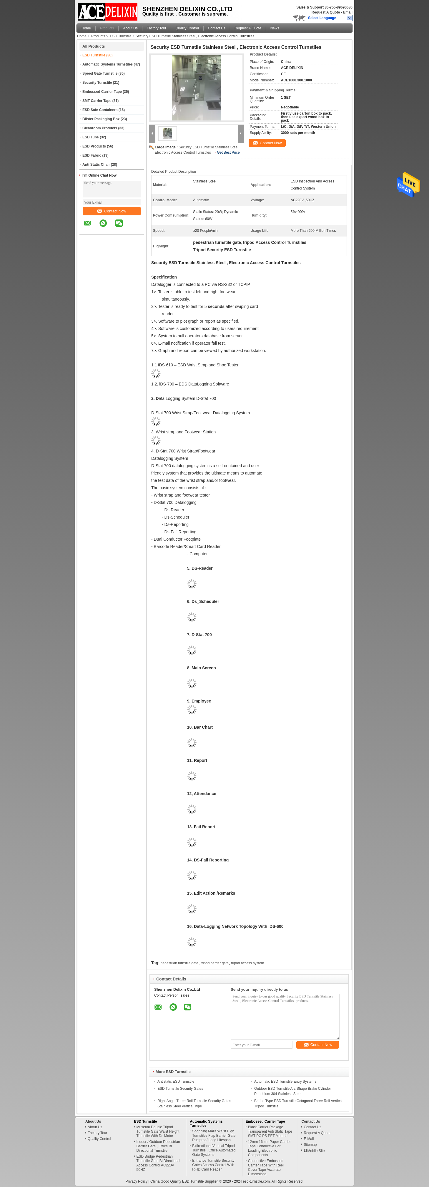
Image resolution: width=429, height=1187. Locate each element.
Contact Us (216, 28)
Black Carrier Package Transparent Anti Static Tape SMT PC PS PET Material (270, 1131)
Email (347, 12)
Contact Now (111, 211)
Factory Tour (156, 28)
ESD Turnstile (120, 36)
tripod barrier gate (215, 963)
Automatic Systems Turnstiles (107, 64)
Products (107, 28)
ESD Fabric (91, 155)
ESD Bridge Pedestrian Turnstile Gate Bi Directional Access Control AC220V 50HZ (158, 1163)
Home (86, 28)
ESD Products (94, 146)
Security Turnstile (97, 83)
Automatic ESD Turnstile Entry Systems (285, 1081)
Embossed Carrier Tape (102, 92)
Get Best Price (228, 152)
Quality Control (187, 28)
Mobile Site (314, 1151)
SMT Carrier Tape (96, 101)
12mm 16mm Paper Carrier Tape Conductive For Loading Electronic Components (269, 1148)
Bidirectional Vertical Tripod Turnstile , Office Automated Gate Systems (213, 1150)
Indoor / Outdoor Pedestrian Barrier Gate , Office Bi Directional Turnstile (158, 1146)
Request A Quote (326, 12)
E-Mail (309, 1139)
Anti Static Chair (96, 164)
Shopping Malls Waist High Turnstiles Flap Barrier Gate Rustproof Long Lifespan (213, 1135)
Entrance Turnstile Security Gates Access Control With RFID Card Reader (213, 1165)
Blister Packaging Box (101, 119)
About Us (130, 28)
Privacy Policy (137, 1181)
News (274, 28)
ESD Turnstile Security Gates (180, 1089)
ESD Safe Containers (99, 110)
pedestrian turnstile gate (179, 963)
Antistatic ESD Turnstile (175, 1081)
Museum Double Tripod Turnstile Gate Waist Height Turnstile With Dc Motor (158, 1131)
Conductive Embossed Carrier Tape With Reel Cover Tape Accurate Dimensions (266, 1167)
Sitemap (310, 1145)
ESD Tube (90, 137)
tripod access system (247, 963)
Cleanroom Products (99, 128)
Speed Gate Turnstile (99, 73)
